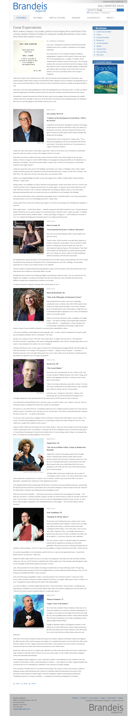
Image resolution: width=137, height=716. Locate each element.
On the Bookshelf (102, 43)
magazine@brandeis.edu (21, 709)
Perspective (100, 40)
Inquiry (76, 18)
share (32, 683)
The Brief (38, 18)
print (16, 684)
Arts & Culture (57, 18)
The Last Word (101, 52)
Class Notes (93, 18)
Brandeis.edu (107, 12)
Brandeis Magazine (34, 7)
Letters (99, 35)
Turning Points (101, 49)
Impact (110, 18)
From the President (103, 37)
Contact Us (119, 1)
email (24, 683)
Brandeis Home (108, 1)
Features (21, 18)
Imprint (99, 46)
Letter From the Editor (104, 32)
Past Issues (100, 55)
